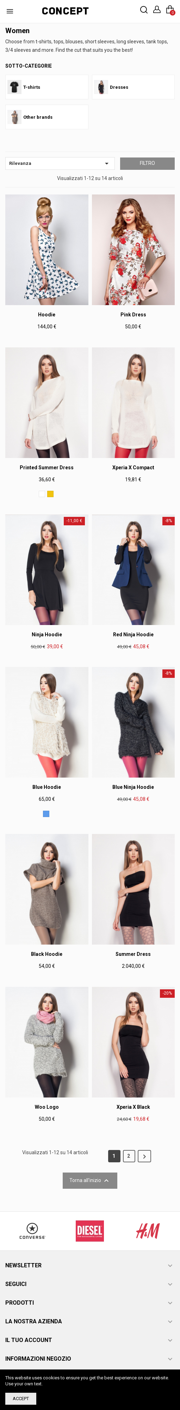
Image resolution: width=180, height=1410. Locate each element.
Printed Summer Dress (47, 467)
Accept (21, 1398)
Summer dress (133, 954)
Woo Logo (47, 1107)
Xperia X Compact (133, 467)
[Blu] (46, 814)
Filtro (147, 163)
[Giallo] (50, 494)
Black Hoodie (46, 954)
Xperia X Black (133, 1107)
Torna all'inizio (90, 1180)
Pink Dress (133, 314)
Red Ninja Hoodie (133, 634)
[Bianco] (42, 494)
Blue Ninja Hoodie (133, 787)
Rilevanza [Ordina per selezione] (60, 163)
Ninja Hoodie (47, 634)
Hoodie (46, 314)
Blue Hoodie (46, 787)
